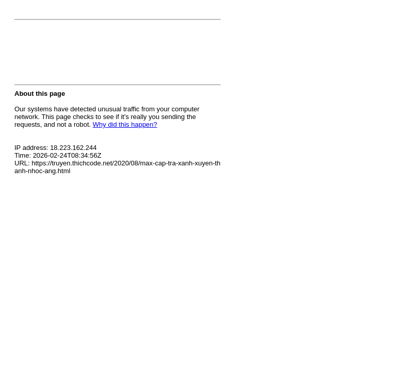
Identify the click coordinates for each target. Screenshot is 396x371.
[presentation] (92, 55)
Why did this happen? (125, 124)
